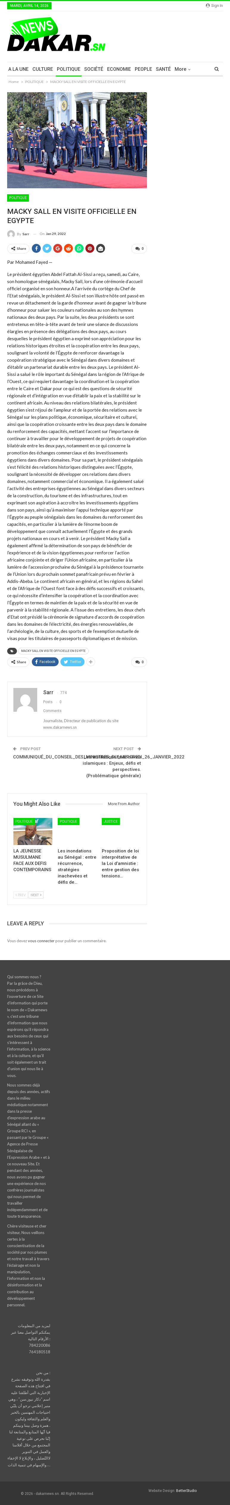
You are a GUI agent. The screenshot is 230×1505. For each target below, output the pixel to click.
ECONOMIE (119, 69)
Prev (20, 895)
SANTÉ (163, 69)
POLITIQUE (68, 69)
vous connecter (41, 940)
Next (36, 895)
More (180, 69)
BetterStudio (186, 1491)
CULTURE (42, 69)
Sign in (214, 5)
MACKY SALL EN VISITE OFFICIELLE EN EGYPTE (53, 651)
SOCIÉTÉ (93, 69)
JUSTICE (111, 821)
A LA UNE (18, 69)
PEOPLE (143, 69)
